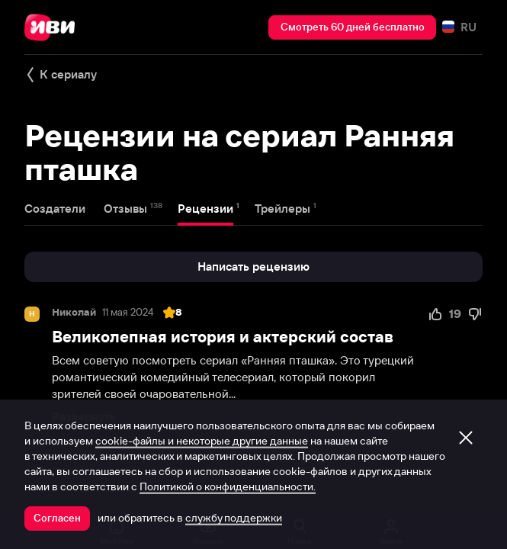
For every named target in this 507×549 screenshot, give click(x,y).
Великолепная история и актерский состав (222, 336)
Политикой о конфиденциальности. (228, 486)
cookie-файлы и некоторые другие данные (201, 441)
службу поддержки (233, 518)
